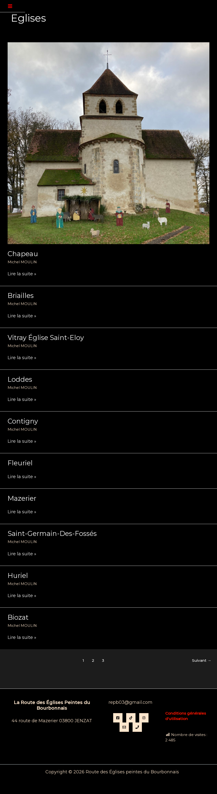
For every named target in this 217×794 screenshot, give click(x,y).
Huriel (18, 576)
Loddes (20, 379)
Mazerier (22, 498)
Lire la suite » (22, 274)
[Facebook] (117, 717)
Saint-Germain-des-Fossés (52, 533)
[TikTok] (131, 717)
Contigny (23, 421)
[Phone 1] (137, 727)
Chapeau (23, 254)
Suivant (201, 660)
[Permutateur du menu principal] (10, 6)
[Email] (124, 727)
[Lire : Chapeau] (108, 143)
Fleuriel (20, 463)
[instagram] (144, 717)
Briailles (21, 296)
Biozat (18, 617)
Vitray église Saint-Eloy (46, 338)
